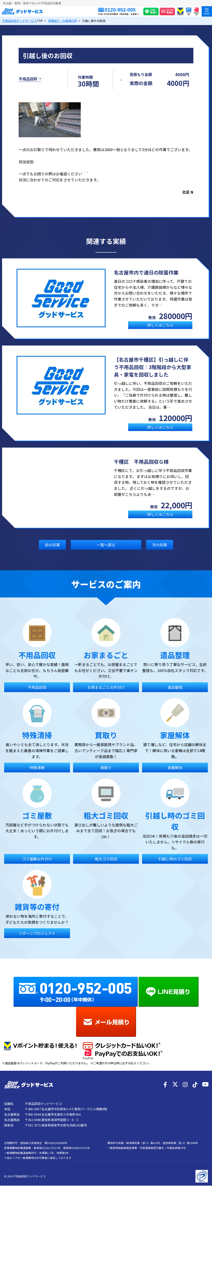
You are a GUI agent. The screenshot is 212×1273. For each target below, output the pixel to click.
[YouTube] (205, 1159)
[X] (175, 1159)
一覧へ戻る (106, 552)
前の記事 (52, 552)
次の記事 (159, 552)
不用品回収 (28, 82)
